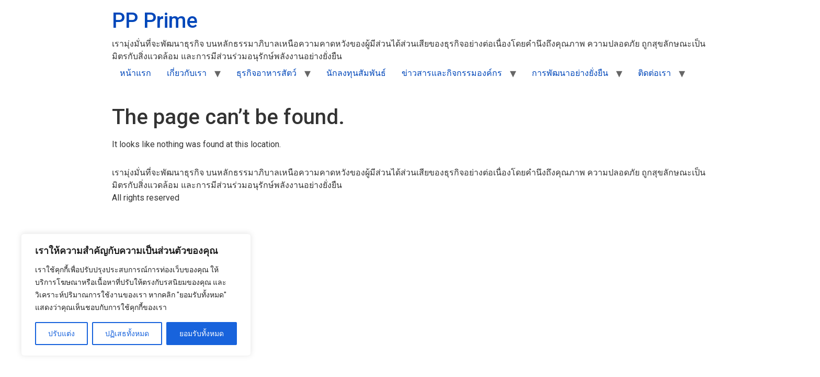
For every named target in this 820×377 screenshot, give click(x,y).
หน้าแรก (135, 73)
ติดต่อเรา (654, 73)
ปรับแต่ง (61, 333)
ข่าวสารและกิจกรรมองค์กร (452, 73)
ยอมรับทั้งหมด (201, 333)
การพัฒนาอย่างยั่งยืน (570, 73)
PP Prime (155, 20)
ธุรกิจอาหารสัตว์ (266, 73)
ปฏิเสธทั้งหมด (127, 333)
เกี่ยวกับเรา (187, 73)
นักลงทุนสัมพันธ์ (356, 73)
